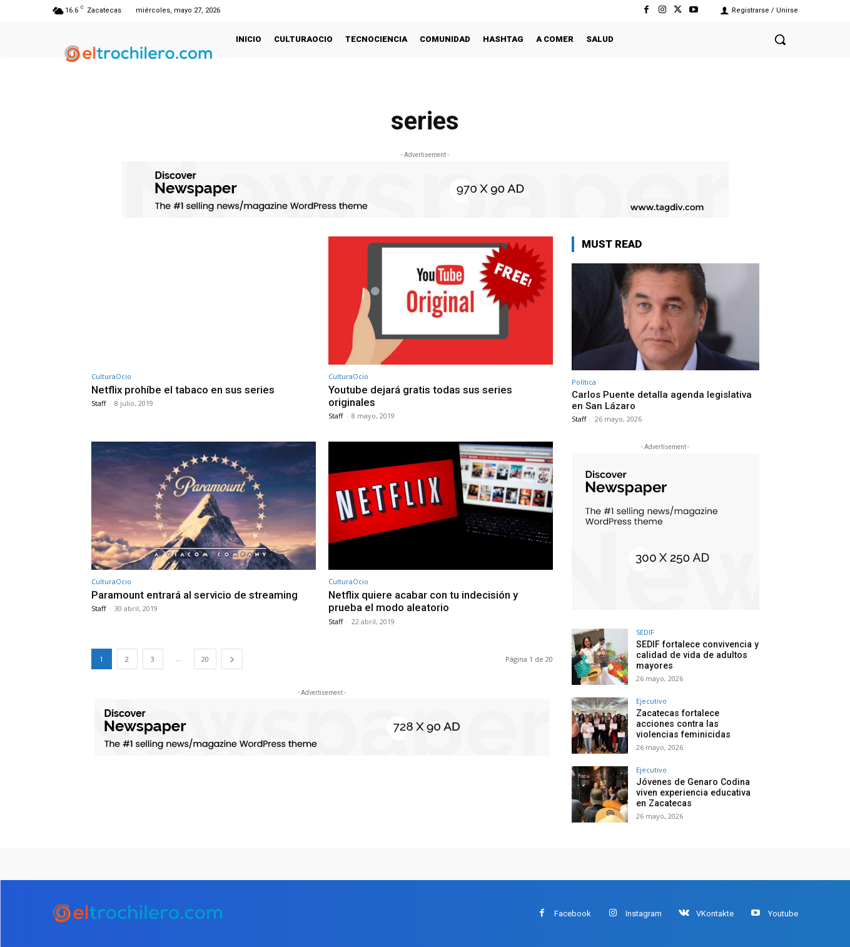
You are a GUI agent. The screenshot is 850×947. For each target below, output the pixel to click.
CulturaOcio (111, 376)
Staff (98, 403)
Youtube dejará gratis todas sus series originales (420, 395)
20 (205, 659)
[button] (780, 39)
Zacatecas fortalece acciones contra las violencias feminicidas (697, 723)
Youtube (783, 913)
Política (584, 381)
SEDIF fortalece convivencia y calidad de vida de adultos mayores (696, 655)
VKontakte (715, 913)
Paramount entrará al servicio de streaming (194, 595)
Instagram (643, 913)
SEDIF (645, 632)
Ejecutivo (651, 700)
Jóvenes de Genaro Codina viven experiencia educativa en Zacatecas (692, 792)
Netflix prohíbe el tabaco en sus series (183, 389)
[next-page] (232, 659)
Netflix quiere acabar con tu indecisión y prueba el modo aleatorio (423, 601)
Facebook (572, 913)
